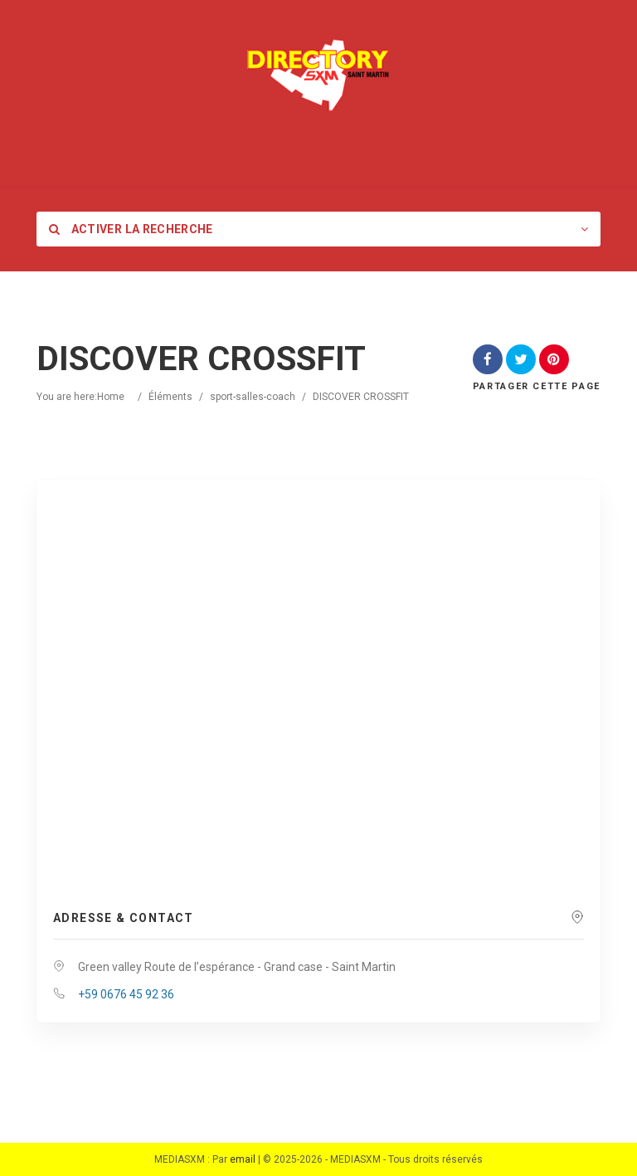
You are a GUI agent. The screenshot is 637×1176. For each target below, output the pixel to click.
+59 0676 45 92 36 (126, 994)
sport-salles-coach (252, 397)
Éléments (170, 397)
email (242, 1159)
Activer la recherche (131, 229)
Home (110, 397)
